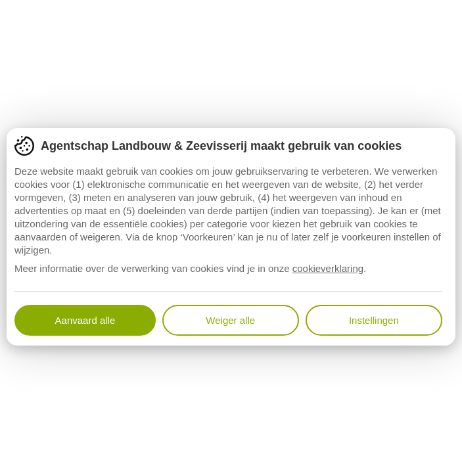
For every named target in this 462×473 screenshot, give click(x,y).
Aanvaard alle (85, 320)
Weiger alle (230, 320)
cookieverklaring (327, 268)
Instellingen (374, 320)
